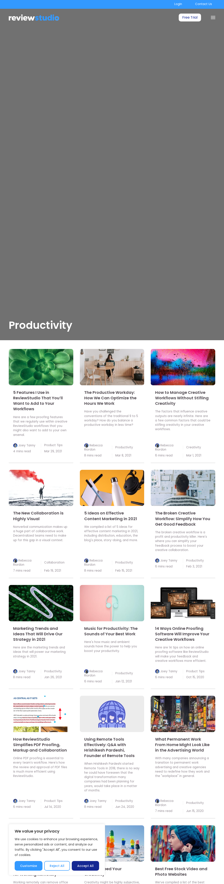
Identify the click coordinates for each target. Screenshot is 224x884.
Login (178, 4)
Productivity (124, 447)
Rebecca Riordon (93, 447)
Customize (28, 866)
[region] (57, 849)
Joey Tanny (26, 445)
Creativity (193, 447)
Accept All (85, 866)
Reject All (57, 866)
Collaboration (54, 562)
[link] (41, 367)
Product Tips (53, 445)
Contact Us (203, 4)
